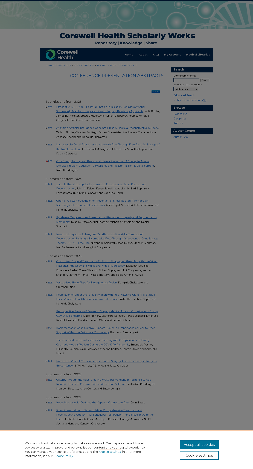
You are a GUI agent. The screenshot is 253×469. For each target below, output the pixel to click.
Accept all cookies (199, 444)
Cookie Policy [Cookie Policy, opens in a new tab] (63, 456)
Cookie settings (110, 451)
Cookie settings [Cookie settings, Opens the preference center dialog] (199, 455)
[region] (126, 449)
